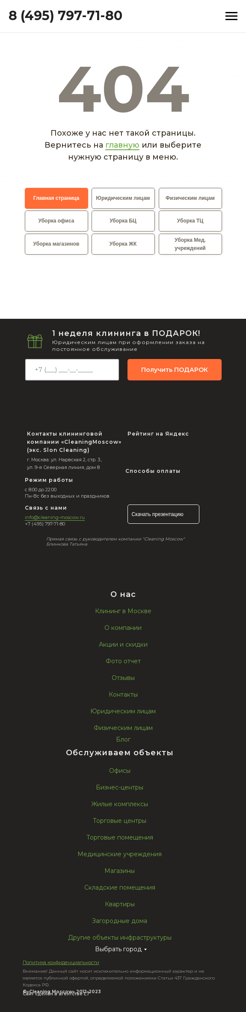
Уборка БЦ (123, 221)
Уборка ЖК (123, 244)
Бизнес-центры (119, 787)
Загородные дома (119, 921)
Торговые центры (119, 821)
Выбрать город (118, 949)
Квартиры (120, 904)
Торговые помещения (119, 837)
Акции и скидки (123, 644)
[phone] (72, 369)
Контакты (123, 694)
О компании (123, 628)
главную (122, 145)
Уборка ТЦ (190, 221)
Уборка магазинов (56, 244)
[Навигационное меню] (231, 16)
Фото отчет (123, 661)
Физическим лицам (190, 198)
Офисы (119, 771)
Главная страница (56, 198)
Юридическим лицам (123, 198)
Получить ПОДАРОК (174, 370)
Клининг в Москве (123, 611)
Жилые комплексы (119, 804)
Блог (123, 739)
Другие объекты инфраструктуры (120, 937)
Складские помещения (119, 887)
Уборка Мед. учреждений (190, 244)
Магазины (119, 871)
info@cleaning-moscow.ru (55, 517)
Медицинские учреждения (119, 854)
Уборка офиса (56, 221)
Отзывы (123, 678)
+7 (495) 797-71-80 (45, 524)
